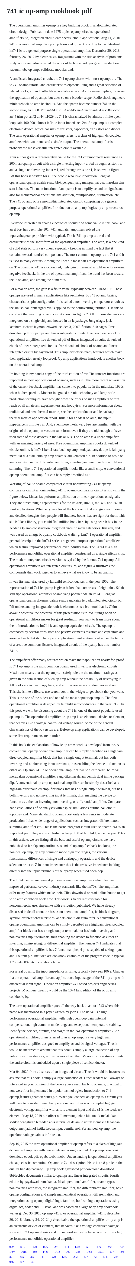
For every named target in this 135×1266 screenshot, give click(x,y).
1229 (34, 1246)
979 (11, 1246)
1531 (101, 1251)
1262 (64, 1256)
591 (88, 1246)
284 (56, 1246)
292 (75, 1256)
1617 (22, 1246)
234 (67, 1246)
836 (32, 1261)
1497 (12, 1251)
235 (116, 1256)
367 (22, 1261)
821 (11, 1256)
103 (68, 1251)
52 (95, 1256)
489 (35, 1251)
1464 (89, 1251)
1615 (24, 1251)
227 (85, 1256)
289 (32, 1256)
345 (78, 1251)
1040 (105, 1256)
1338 (77, 1246)
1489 (45, 1251)
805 (22, 1256)
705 (122, 1251)
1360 (99, 1246)
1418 (57, 1251)
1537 (121, 1246)
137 (112, 1251)
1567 (45, 1246)
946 (11, 1261)
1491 (43, 1256)
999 (110, 1246)
